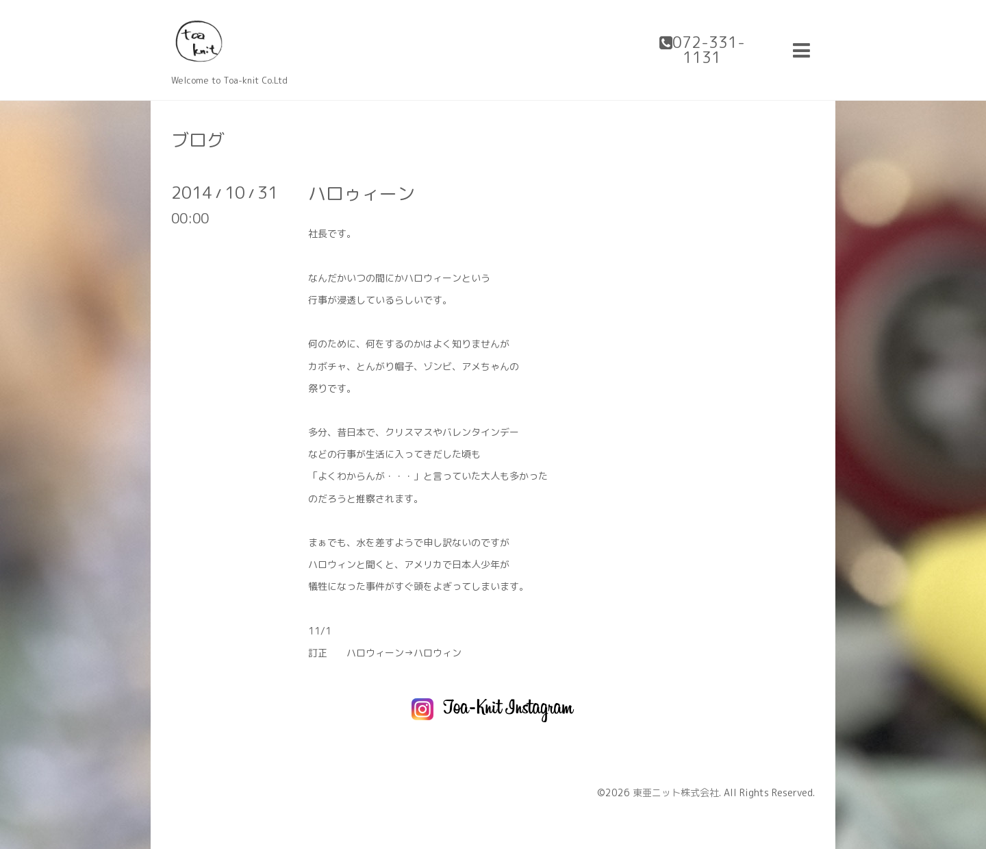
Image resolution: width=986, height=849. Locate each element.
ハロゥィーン (361, 193)
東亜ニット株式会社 (676, 792)
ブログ (198, 140)
